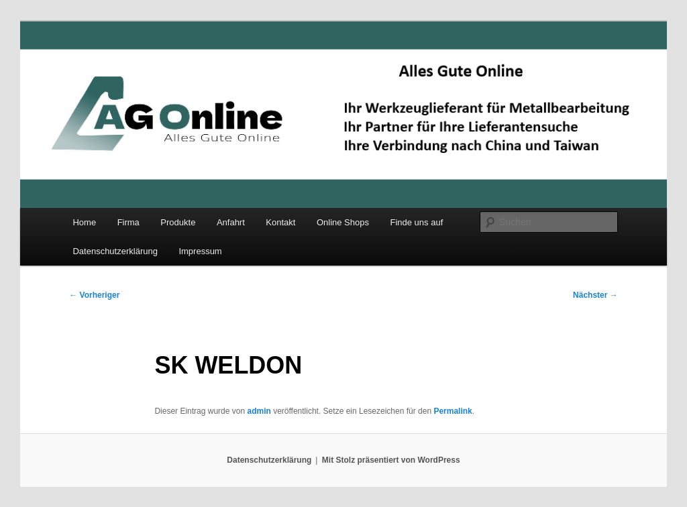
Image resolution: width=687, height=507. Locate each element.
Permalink (452, 411)
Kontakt (280, 222)
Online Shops (343, 222)
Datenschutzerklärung (114, 251)
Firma (128, 222)
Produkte (177, 222)
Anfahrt (231, 222)
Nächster (595, 295)
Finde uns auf (416, 222)
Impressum (199, 251)
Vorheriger (94, 295)
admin (258, 411)
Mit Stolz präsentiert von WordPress (391, 460)
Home (84, 222)
